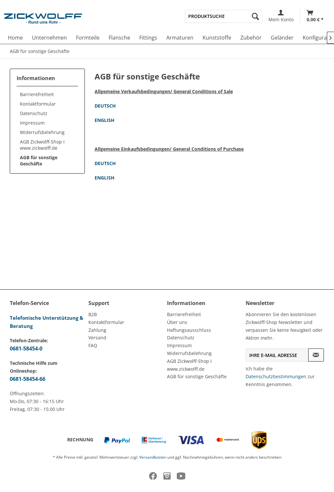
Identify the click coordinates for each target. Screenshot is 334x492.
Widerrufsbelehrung (42, 132)
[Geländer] (282, 37)
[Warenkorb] (315, 16)
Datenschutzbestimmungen (276, 376)
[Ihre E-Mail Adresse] (277, 355)
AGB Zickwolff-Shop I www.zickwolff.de (42, 145)
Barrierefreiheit (37, 94)
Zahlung (97, 330)
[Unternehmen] (49, 37)
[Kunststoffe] (217, 37)
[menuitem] (223, 16)
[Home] (15, 37)
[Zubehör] (251, 37)
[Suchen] (255, 16)
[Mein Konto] (281, 16)
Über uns (177, 322)
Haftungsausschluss (189, 330)
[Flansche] (119, 37)
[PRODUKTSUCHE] (223, 16)
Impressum (32, 123)
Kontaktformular (38, 104)
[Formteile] (87, 37)
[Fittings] (148, 37)
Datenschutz (33, 113)
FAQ (92, 345)
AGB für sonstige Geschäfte (38, 160)
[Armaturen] (180, 37)
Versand (97, 337)
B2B (92, 314)
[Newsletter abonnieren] (316, 355)
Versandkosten (152, 457)
